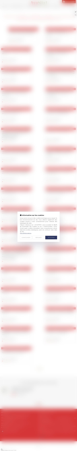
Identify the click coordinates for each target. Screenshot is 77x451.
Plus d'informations (25, 233)
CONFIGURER (26, 237)
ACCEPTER (51, 237)
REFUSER (38, 237)
